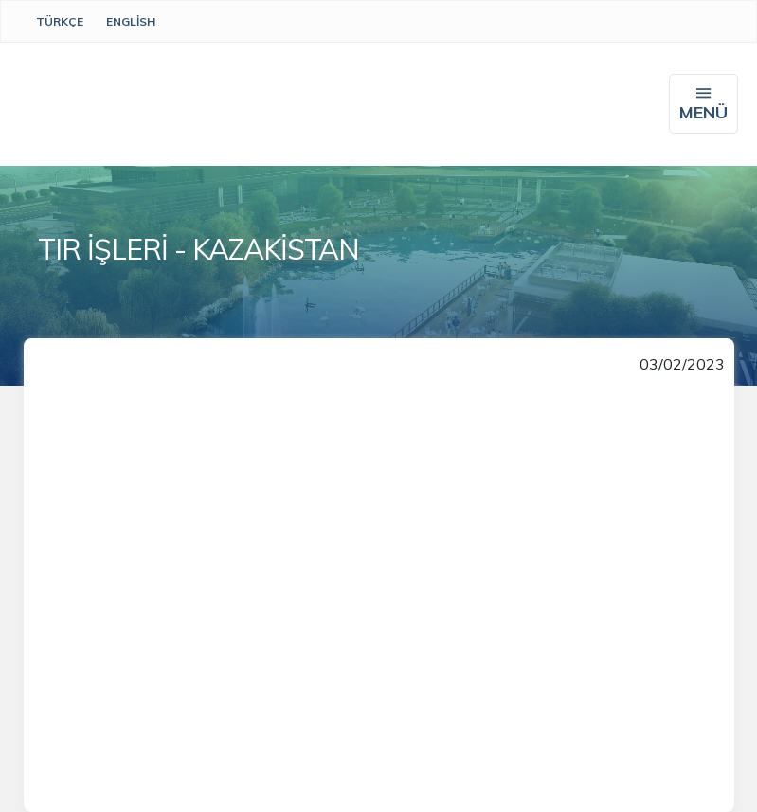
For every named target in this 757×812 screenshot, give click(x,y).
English (130, 21)
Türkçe (59, 21)
